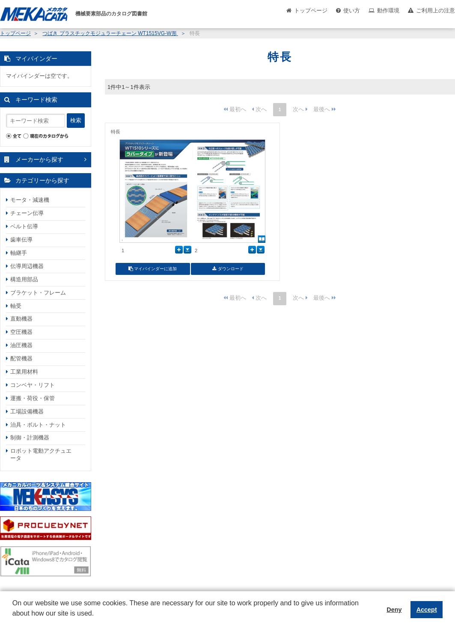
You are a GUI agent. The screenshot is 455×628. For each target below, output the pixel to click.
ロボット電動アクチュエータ (40, 454)
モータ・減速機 (29, 200)
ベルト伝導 (24, 226)
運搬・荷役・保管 (32, 398)
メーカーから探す (39, 159)
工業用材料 (24, 372)
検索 (75, 120)
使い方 (351, 10)
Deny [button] (394, 609)
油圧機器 (21, 345)
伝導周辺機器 (27, 266)
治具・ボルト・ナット (38, 425)
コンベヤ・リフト (32, 385)
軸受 (15, 306)
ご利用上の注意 (435, 10)
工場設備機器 (27, 411)
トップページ (310, 10)
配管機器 (21, 358)
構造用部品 (24, 279)
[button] (13, 620)
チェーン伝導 (27, 213)
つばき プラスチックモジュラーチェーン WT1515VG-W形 (110, 33)
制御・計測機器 (29, 437)
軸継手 (18, 253)
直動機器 (21, 318)
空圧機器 (21, 332)
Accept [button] (426, 609)
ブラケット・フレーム (38, 292)
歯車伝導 (21, 239)
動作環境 (388, 10)
